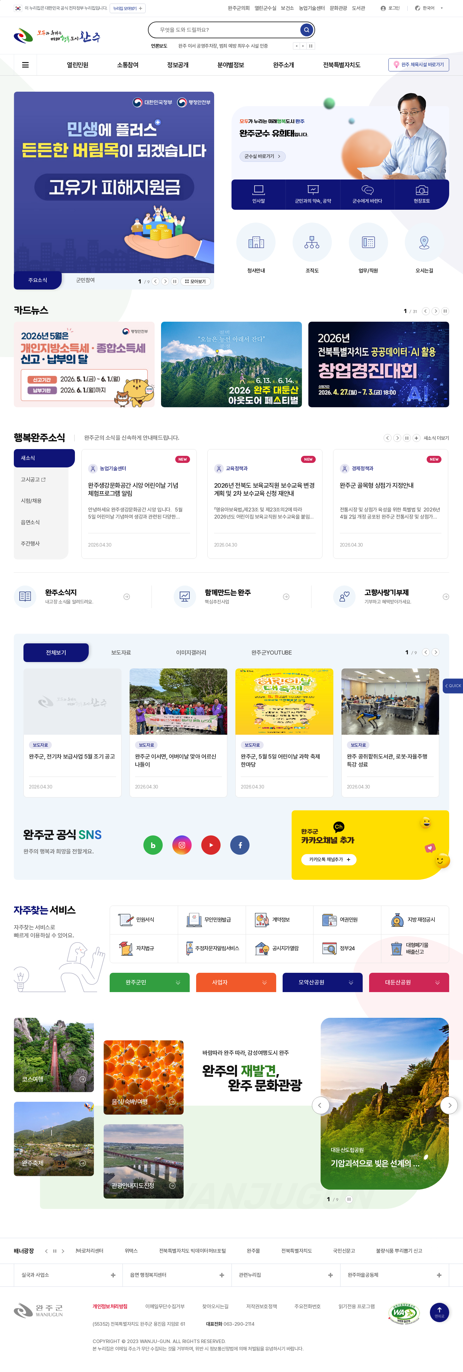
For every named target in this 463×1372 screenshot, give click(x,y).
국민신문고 (344, 1251)
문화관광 (338, 8)
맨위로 (439, 1313)
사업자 (220, 982)
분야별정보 (230, 65)
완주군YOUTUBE (271, 652)
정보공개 (177, 65)
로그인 (394, 8)
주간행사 (30, 543)
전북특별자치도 (341, 65)
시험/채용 (31, 501)
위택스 (131, 1251)
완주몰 (253, 1251)
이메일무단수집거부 (165, 1306)
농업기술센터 (312, 8)
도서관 (358, 8)
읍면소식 (30, 522)
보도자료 (121, 652)
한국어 (433, 8)
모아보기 (127, 8)
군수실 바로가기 (262, 156)
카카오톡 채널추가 (326, 859)
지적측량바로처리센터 (82, 1251)
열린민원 (77, 65)
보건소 (287, 8)
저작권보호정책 (261, 1306)
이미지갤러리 (191, 652)
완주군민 (136, 982)
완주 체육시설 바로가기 (423, 65)
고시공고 (30, 479)
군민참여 (85, 280)
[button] (296, 47)
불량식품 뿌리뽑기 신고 (399, 1251)
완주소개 (283, 65)
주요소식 (37, 280)
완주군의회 (239, 8)
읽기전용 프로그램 (357, 1306)
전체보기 (56, 652)
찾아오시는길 (215, 1306)
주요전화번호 (308, 1306)
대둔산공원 (398, 982)
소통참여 (127, 65)
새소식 (28, 458)
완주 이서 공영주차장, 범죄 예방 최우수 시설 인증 (223, 46)
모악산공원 (311, 982)
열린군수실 (266, 8)
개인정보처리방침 (110, 1306)
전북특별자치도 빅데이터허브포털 (192, 1251)
